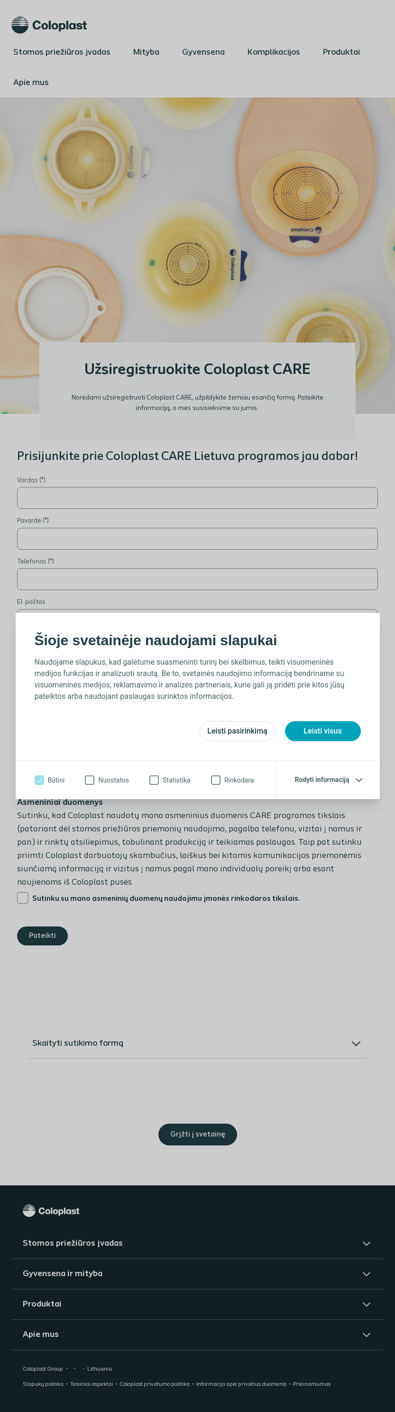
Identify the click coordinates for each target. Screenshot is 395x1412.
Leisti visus (322, 730)
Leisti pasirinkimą (237, 730)
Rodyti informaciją (321, 779)
